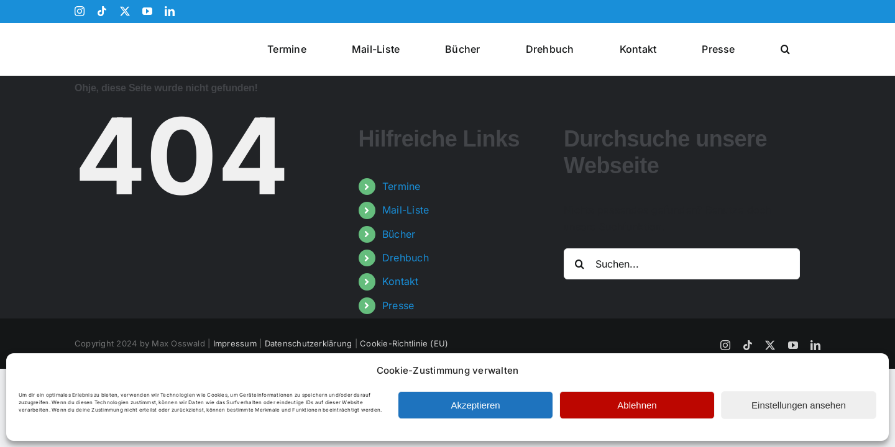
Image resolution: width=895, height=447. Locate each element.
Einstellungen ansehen (798, 405)
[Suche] (579, 263)
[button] (800, 49)
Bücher (398, 234)
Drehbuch (405, 257)
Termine (401, 186)
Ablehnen (636, 405)
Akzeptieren (475, 405)
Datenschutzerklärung (308, 343)
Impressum (235, 343)
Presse (398, 305)
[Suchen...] (682, 263)
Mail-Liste (405, 210)
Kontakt (400, 281)
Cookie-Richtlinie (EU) (404, 343)
